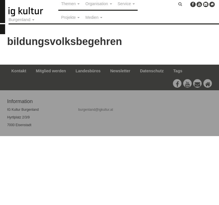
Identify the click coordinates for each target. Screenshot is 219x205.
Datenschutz (152, 71)
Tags (177, 71)
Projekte (70, 17)
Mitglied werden (51, 71)
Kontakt (18, 71)
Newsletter (120, 71)
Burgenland (21, 19)
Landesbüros (88, 71)
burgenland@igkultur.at (95, 110)
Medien (93, 17)
